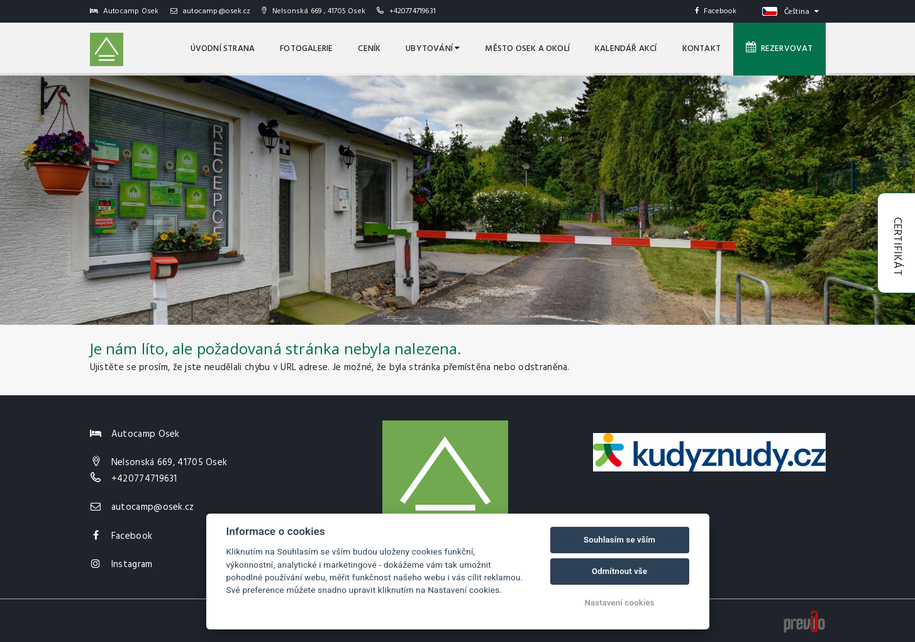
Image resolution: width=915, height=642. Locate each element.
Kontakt (701, 48)
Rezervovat (779, 48)
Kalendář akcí (626, 48)
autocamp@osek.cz (210, 11)
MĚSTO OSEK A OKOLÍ (527, 48)
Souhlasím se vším (619, 539)
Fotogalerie (306, 48)
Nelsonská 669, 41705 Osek (169, 462)
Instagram (132, 564)
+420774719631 (412, 11)
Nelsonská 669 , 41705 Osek (313, 11)
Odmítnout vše (619, 571)
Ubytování (433, 48)
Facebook (716, 11)
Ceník (369, 48)
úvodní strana (223, 48)
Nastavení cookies (620, 602)
